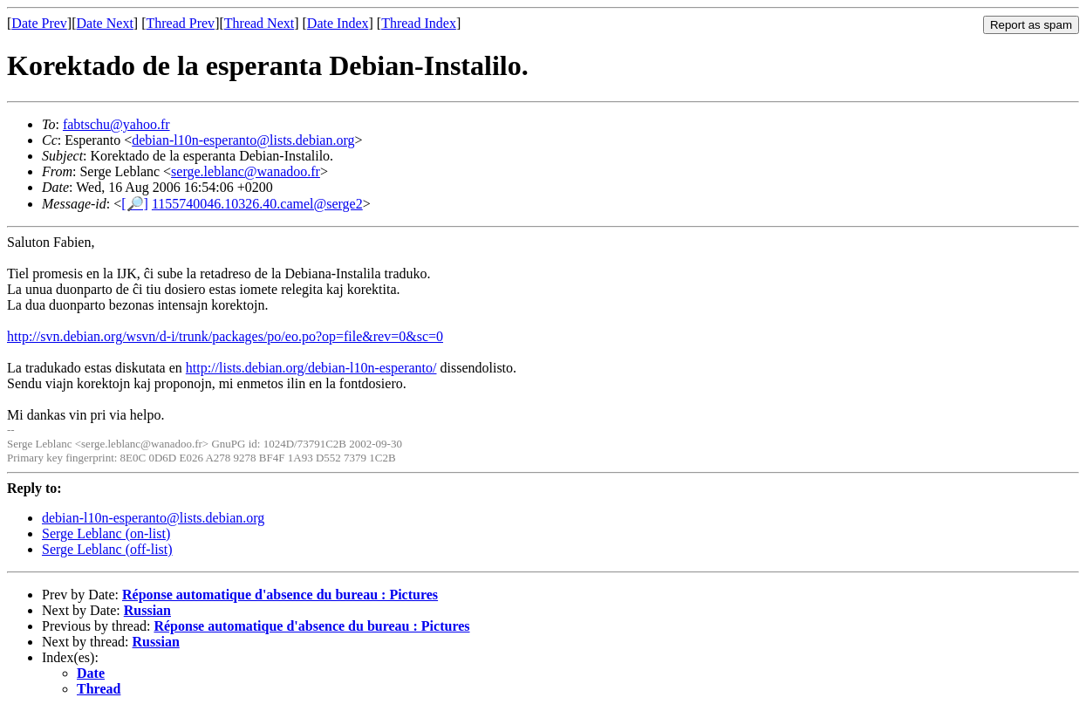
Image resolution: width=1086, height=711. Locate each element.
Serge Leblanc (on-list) (106, 533)
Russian (147, 610)
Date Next (105, 23)
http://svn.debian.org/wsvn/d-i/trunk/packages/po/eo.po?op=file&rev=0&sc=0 (225, 336)
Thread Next (259, 23)
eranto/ (417, 367)
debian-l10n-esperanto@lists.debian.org (243, 140)
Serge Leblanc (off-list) (107, 549)
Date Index (338, 23)
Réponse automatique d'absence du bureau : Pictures (280, 594)
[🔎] (134, 203)
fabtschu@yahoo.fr (116, 124)
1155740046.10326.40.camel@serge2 (257, 203)
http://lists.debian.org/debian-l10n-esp (292, 367)
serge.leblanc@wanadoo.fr (245, 171)
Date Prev (39, 23)
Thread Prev (180, 23)
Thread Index (418, 23)
